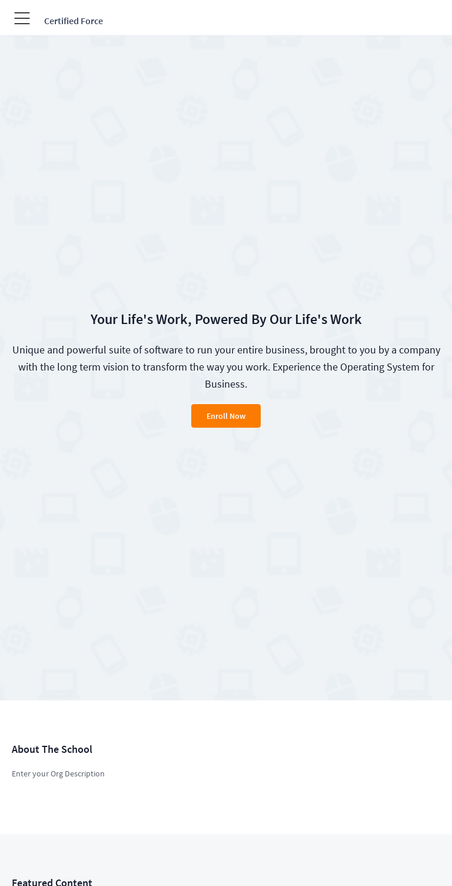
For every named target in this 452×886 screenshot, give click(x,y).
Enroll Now (226, 416)
